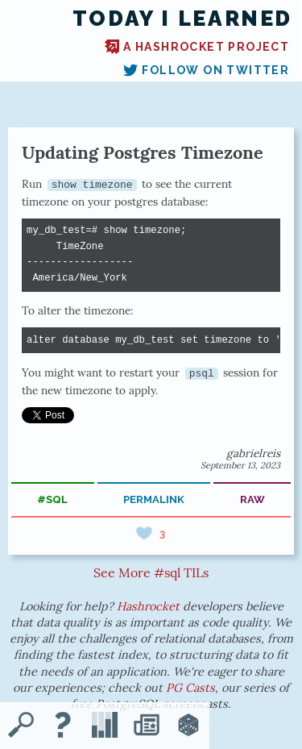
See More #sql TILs (151, 572)
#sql (52, 499)
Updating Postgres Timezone (142, 152)
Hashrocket (148, 606)
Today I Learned (182, 18)
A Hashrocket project (197, 47)
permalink (153, 499)
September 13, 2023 (240, 465)
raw (252, 499)
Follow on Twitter (206, 70)
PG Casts (190, 687)
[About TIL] (62, 726)
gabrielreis (253, 453)
